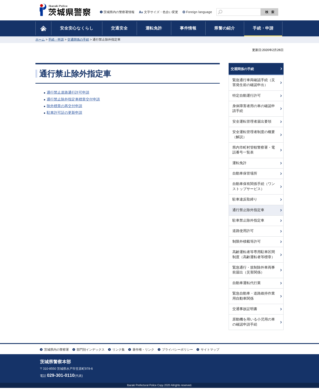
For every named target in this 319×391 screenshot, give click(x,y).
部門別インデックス (91, 352)
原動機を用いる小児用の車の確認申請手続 (253, 324)
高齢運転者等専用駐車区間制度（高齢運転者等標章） (253, 257)
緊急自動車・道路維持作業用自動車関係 (253, 299)
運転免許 (154, 28)
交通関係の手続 (78, 39)
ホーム (40, 39)
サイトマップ (210, 352)
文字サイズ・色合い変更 (161, 12)
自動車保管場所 (244, 176)
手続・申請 (263, 28)
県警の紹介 (224, 28)
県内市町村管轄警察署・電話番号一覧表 (253, 153)
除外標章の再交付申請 (64, 106)
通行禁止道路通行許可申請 (68, 92)
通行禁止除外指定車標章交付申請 (73, 99)
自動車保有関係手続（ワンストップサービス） (253, 189)
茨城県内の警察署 (56, 352)
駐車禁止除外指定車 (248, 223)
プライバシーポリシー (177, 352)
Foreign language (199, 12)
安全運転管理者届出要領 (251, 124)
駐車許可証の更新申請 (64, 112)
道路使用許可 (243, 234)
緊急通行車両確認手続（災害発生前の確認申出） (253, 85)
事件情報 (188, 28)
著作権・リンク (143, 352)
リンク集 (118, 352)
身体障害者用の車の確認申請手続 (253, 111)
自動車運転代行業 (246, 286)
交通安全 (119, 28)
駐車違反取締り (244, 202)
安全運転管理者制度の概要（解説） (253, 137)
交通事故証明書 (244, 312)
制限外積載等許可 (246, 244)
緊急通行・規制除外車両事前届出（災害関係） (253, 273)
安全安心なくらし (76, 28)
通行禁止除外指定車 (248, 213)
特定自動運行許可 (246, 98)
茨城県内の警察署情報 (118, 12)
